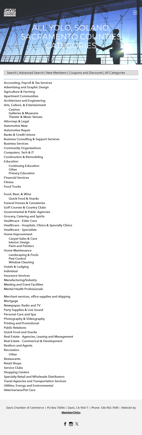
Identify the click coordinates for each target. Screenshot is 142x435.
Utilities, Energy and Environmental (28, 385)
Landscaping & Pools (23, 255)
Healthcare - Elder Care (20, 221)
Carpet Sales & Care (23, 238)
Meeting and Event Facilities (23, 284)
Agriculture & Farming (19, 92)
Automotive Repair (17, 130)
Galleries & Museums (23, 113)
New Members (56, 73)
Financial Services (16, 177)
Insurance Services (17, 275)
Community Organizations (22, 148)
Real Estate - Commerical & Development (33, 341)
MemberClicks (71, 412)
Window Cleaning (21, 262)
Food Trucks (12, 186)
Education (11, 161)
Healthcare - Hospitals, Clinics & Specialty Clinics (38, 225)
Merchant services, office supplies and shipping (37, 296)
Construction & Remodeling (23, 157)
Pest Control (17, 258)
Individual (11, 271)
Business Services (16, 143)
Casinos (14, 109)
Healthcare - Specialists (20, 230)
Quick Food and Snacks (20, 332)
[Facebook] (65, 424)
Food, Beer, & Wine (17, 194)
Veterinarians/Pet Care (19, 390)
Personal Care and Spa (20, 314)
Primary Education (22, 173)
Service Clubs (13, 368)
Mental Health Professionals (23, 289)
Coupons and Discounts (86, 73)
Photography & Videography (24, 319)
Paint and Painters (21, 246)
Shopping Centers (16, 372)
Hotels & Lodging (16, 267)
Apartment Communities (21, 96)
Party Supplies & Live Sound (23, 310)
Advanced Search (31, 73)
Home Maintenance (18, 250)
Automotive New (15, 126)
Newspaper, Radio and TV (22, 305)
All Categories (115, 73)
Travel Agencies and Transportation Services (35, 381)
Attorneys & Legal (16, 121)
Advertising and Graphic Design (26, 87)
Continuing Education (24, 166)
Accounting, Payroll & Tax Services (28, 83)
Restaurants (12, 359)
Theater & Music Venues (25, 117)
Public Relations (15, 327)
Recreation (11, 350)
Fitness (9, 182)
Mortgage (11, 301)
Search (12, 73)
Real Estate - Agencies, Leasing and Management (38, 336)
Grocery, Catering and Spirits (24, 216)
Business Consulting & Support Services (31, 139)
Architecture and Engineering (24, 100)
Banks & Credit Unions (19, 134)
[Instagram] (71, 424)
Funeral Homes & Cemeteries (24, 203)
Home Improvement (18, 234)
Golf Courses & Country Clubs (25, 207)
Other (13, 169)
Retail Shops (12, 363)
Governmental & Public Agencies (27, 212)
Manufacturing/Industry (20, 280)
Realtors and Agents (18, 345)
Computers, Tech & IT (19, 152)
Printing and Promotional (21, 323)
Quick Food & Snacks (24, 198)
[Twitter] (77, 424)
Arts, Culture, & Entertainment (25, 105)
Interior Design (19, 242)
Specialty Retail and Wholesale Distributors (34, 376)
